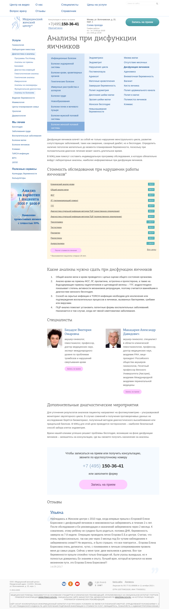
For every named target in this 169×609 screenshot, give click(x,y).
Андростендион (57, 243)
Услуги (16, 40)
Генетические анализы (24, 77)
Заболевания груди (21, 131)
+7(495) (63, 24)
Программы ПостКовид (24, 58)
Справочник (68, 11)
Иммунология (20, 81)
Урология (16, 111)
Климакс (16, 149)
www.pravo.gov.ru (47, 597)
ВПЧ (14, 158)
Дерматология (19, 115)
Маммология (18, 102)
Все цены (151, 249)
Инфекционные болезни (63, 58)
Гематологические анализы (26, 74)
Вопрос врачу (18, 11)
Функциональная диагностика (27, 89)
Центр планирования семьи (25, 107)
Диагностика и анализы (23, 54)
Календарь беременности (24, 173)
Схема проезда (95, 25)
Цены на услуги (97, 4)
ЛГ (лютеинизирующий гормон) (64, 200)
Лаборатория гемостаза (23, 49)
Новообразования (60, 101)
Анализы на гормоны (23, 62)
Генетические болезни (62, 81)
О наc (39, 4)
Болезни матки (19, 140)
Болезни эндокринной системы (62, 65)
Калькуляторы (19, 178)
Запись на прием (103, 484)
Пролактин (55, 233)
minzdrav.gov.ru (123, 597)
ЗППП (15, 162)
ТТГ (52, 206)
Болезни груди (58, 96)
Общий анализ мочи (60, 190)
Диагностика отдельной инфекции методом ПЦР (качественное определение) (85, 211)
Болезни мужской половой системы (64, 117)
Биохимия (18, 66)
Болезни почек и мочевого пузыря (64, 108)
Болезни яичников (21, 144)
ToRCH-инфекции (20, 153)
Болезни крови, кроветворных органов (66, 74)
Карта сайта (117, 582)
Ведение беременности (23, 98)
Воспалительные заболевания (26, 136)
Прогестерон (56, 238)
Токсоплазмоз (57, 222)
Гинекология (18, 45)
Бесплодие (17, 127)
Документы (129, 582)
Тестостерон (56, 227)
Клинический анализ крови (62, 184)
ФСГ (52, 195)
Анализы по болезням (24, 93)
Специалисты (69, 4)
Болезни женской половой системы (64, 126)
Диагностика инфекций (24, 70)
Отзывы (40, 11)
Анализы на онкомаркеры (25, 85)
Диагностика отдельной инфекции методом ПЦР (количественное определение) (86, 217)
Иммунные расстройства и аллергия (65, 89)
